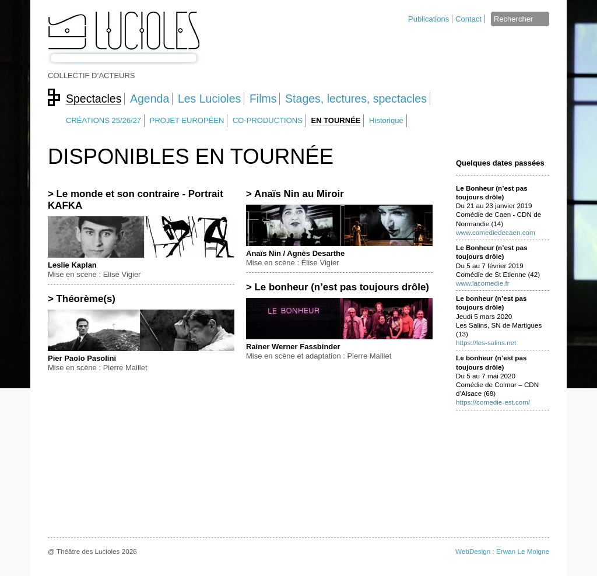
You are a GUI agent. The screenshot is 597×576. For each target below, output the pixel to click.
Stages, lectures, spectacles (356, 98)
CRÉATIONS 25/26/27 (103, 120)
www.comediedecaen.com (495, 232)
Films (263, 98)
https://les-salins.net (486, 342)
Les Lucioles (209, 98)
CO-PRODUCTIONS (268, 120)
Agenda (149, 98)
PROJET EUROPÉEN (187, 120)
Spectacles (93, 98)
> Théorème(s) (81, 298)
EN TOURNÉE (335, 120)
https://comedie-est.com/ (493, 402)
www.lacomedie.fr (483, 283)
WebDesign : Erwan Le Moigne (502, 551)
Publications (428, 19)
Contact (468, 19)
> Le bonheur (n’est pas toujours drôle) (337, 287)
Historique (386, 120)
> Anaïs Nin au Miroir (295, 193)
